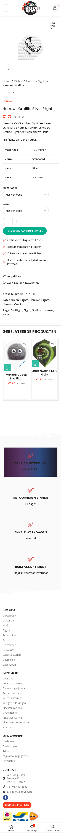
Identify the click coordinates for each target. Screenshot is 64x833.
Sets (5, 640)
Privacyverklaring (12, 717)
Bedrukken (9, 659)
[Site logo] (31, 7)
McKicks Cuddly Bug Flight (17, 376)
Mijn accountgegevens (16, 756)
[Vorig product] (5, 93)
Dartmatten (9, 645)
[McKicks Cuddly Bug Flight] (17, 355)
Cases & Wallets (12, 654)
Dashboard (9, 741)
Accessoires (9, 635)
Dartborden (9, 615)
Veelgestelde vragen (14, 703)
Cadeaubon (9, 664)
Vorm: (6, 204)
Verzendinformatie (13, 698)
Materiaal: (9, 188)
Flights (18, 81)
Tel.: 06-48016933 (17, 786)
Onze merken (10, 712)
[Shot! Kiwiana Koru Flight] (45, 353)
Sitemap (7, 727)
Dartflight (16, 310)
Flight (27, 310)
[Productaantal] (9, 221)
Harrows (8, 101)
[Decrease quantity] (5, 221)
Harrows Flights (36, 81)
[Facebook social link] (5, 797)
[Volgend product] (13, 93)
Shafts (6, 625)
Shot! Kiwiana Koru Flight (44, 372)
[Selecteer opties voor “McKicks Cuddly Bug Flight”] (7, 367)
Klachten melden (12, 708)
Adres (6, 751)
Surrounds (8, 650)
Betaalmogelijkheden (15, 688)
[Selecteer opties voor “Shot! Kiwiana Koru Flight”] (35, 363)
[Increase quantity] (14, 221)
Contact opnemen (13, 683)
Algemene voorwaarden (16, 722)
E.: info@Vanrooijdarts (19, 791)
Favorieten (9, 761)
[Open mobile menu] (6, 8)
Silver (6, 314)
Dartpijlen (8, 620)
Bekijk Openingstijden (17, 804)
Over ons (8, 678)
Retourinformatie (12, 693)
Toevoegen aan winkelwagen (24, 230)
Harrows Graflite (13, 85)
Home (6, 81)
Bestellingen (10, 746)
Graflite (36, 310)
